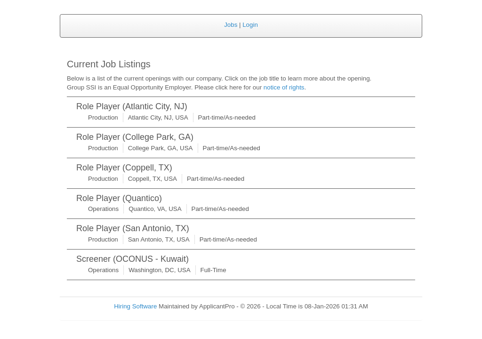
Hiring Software (135, 306)
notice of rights (284, 87)
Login (250, 24)
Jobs (230, 24)
